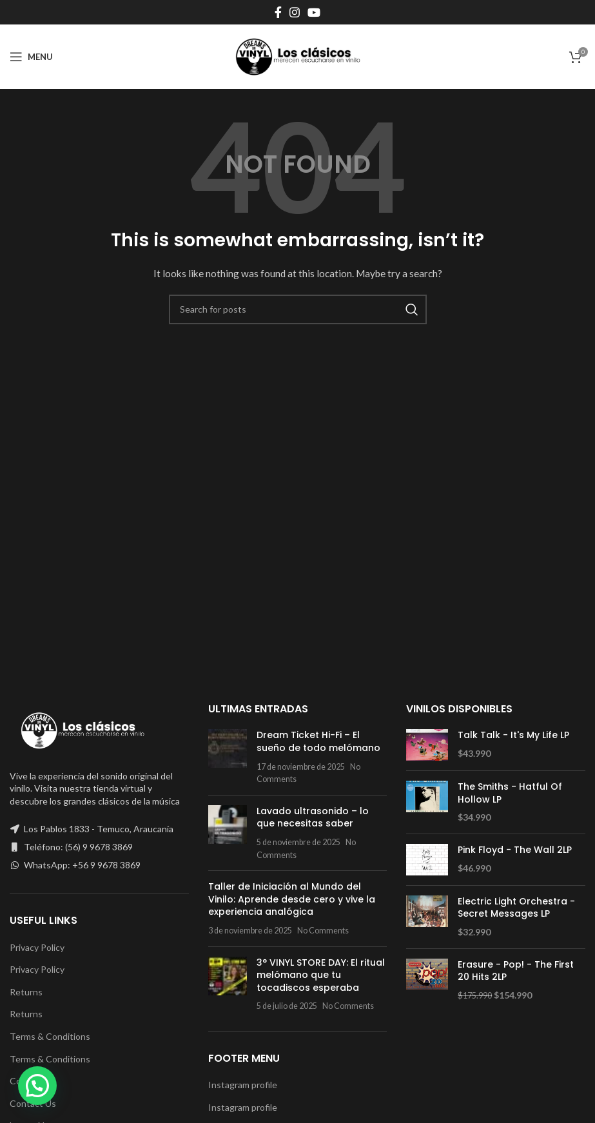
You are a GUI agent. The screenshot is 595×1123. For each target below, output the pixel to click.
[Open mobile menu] (31, 57)
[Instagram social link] (295, 12)
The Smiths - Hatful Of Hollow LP (510, 793)
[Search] (298, 309)
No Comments (323, 930)
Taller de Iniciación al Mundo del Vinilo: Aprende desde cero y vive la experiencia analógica (291, 899)
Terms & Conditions (50, 1036)
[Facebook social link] (278, 12)
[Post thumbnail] (227, 757)
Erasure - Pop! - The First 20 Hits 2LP (516, 971)
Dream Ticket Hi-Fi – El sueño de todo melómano (318, 741)
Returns (26, 991)
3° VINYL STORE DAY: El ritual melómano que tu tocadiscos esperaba (321, 975)
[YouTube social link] (314, 12)
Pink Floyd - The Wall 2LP (515, 850)
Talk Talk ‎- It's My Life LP (513, 735)
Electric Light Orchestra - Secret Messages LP (516, 908)
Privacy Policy (37, 947)
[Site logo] (297, 55)
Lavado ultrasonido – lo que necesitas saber (313, 817)
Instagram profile (242, 1084)
